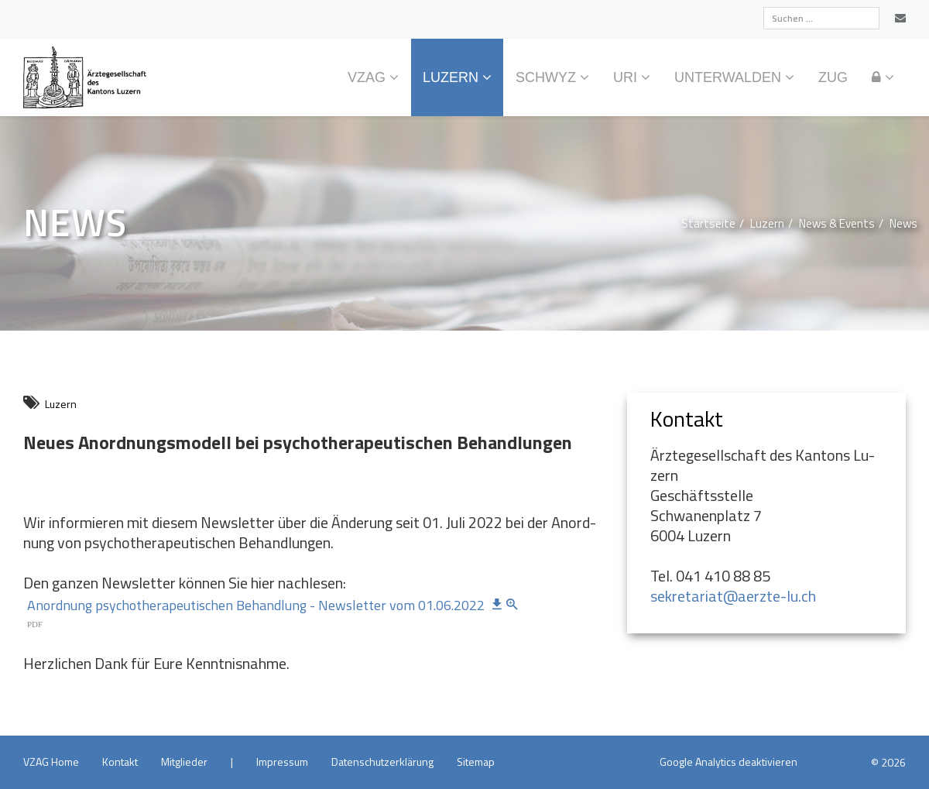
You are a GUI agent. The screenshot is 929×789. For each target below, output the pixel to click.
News (903, 223)
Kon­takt (120, 761)
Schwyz (546, 77)
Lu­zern (450, 77)
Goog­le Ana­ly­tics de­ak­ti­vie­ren (728, 761)
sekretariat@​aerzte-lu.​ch (733, 596)
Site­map (476, 761)
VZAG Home (51, 761)
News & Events (837, 223)
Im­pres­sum (282, 761)
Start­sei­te (708, 223)
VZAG (367, 77)
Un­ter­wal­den (727, 77)
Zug (833, 77)
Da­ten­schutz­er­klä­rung (382, 761)
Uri (625, 77)
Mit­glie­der (184, 761)
